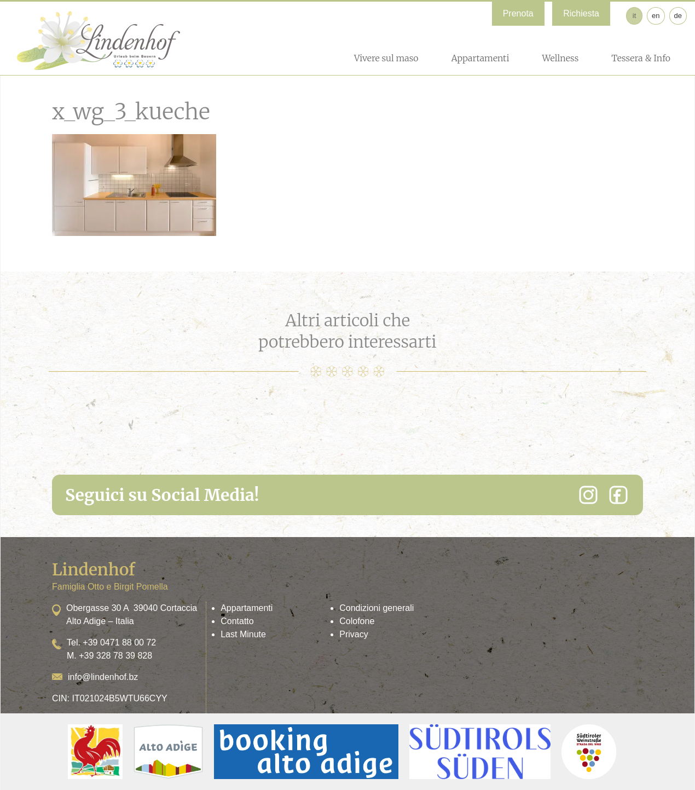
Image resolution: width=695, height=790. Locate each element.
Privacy (353, 634)
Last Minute (243, 634)
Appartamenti (480, 58)
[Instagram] (588, 494)
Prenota (518, 13)
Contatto (237, 621)
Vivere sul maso (386, 58)
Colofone (356, 621)
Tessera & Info (640, 58)
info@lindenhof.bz (103, 677)
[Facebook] (618, 494)
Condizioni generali (376, 608)
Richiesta (581, 13)
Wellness (560, 58)
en (655, 15)
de (678, 15)
